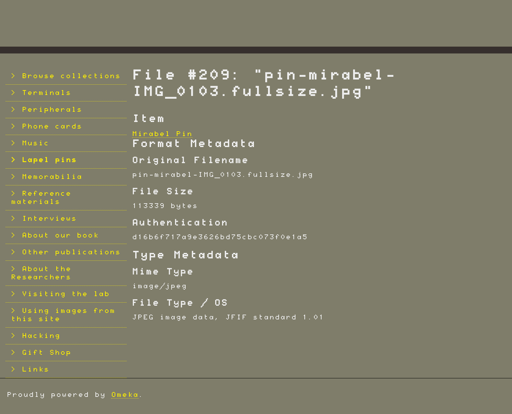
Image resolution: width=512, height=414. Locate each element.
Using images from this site (63, 314)
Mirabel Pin (162, 134)
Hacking (41, 335)
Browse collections (71, 76)
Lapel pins (49, 160)
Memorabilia (52, 176)
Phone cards (52, 126)
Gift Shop (46, 352)
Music (35, 143)
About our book (60, 235)
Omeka (125, 394)
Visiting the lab (66, 294)
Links (35, 369)
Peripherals (52, 109)
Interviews (49, 218)
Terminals (46, 92)
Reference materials (41, 197)
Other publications (71, 252)
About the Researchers (41, 273)
